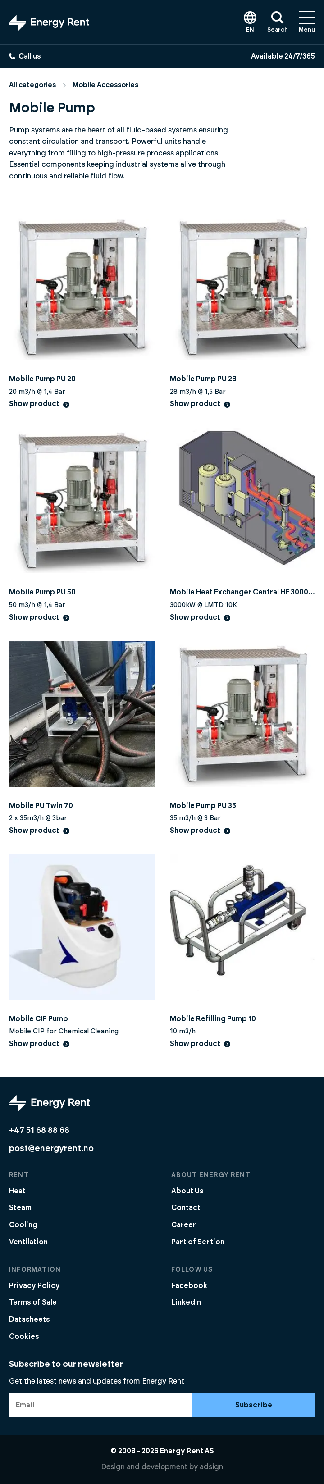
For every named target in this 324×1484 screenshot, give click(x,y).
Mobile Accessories (105, 85)
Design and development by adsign (162, 1466)
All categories (32, 85)
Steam (20, 1207)
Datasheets (29, 1319)
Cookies (24, 1336)
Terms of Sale (33, 1302)
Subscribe (253, 1405)
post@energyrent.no (51, 1148)
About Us (187, 1191)
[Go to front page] (49, 22)
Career (183, 1224)
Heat (17, 1191)
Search (277, 22)
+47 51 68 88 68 (39, 1130)
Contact (186, 1207)
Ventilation (28, 1242)
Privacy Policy (34, 1285)
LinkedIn (186, 1302)
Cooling (23, 1224)
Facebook (189, 1285)
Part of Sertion (197, 1242)
